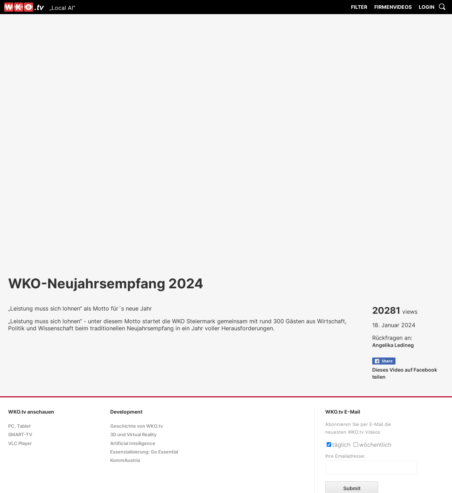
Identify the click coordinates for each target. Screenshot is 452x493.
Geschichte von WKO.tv (136, 426)
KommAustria (125, 460)
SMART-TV (20, 434)
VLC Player (20, 443)
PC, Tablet (19, 426)
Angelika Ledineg (393, 345)
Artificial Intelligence (132, 443)
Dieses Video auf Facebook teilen (404, 370)
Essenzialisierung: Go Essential (144, 452)
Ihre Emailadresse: (345, 456)
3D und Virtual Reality (133, 434)
